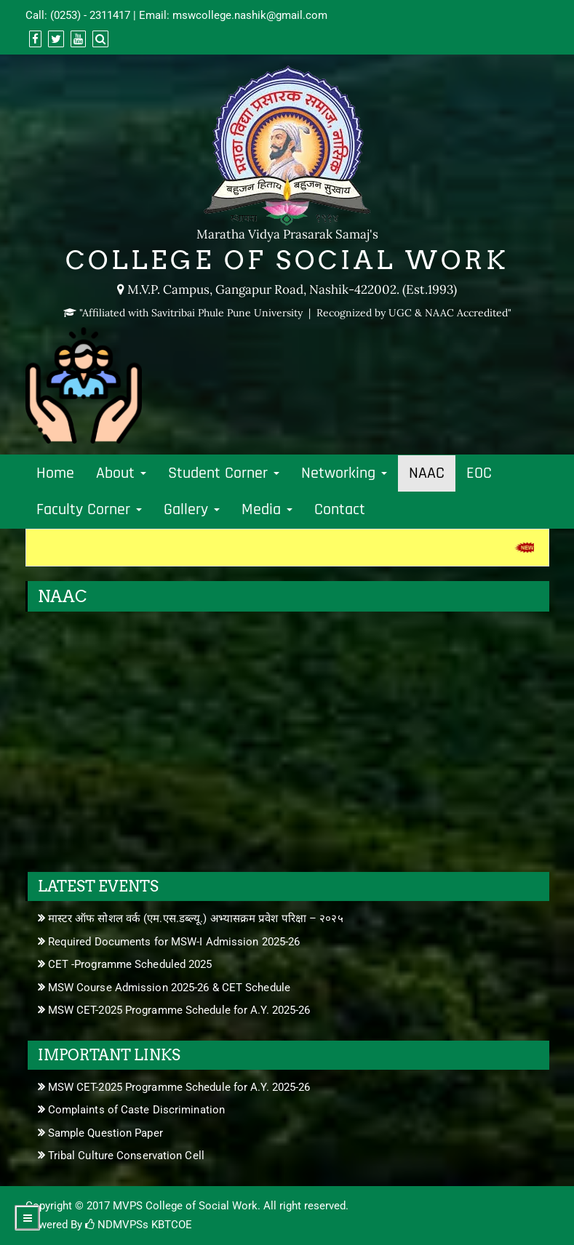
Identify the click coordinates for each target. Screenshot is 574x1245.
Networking (344, 473)
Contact (339, 510)
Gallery (192, 510)
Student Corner (223, 473)
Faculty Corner (89, 510)
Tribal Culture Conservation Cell (126, 1155)
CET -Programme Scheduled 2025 (130, 964)
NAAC (427, 473)
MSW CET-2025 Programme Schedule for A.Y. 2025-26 (179, 1010)
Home (55, 473)
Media (267, 510)
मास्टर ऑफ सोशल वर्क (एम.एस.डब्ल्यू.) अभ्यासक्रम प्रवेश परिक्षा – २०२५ (195, 918)
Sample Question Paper (105, 1133)
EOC (479, 473)
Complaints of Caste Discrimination (136, 1109)
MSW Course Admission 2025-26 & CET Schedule (169, 987)
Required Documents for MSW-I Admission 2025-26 (174, 941)
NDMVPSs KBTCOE (138, 1224)
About (121, 473)
